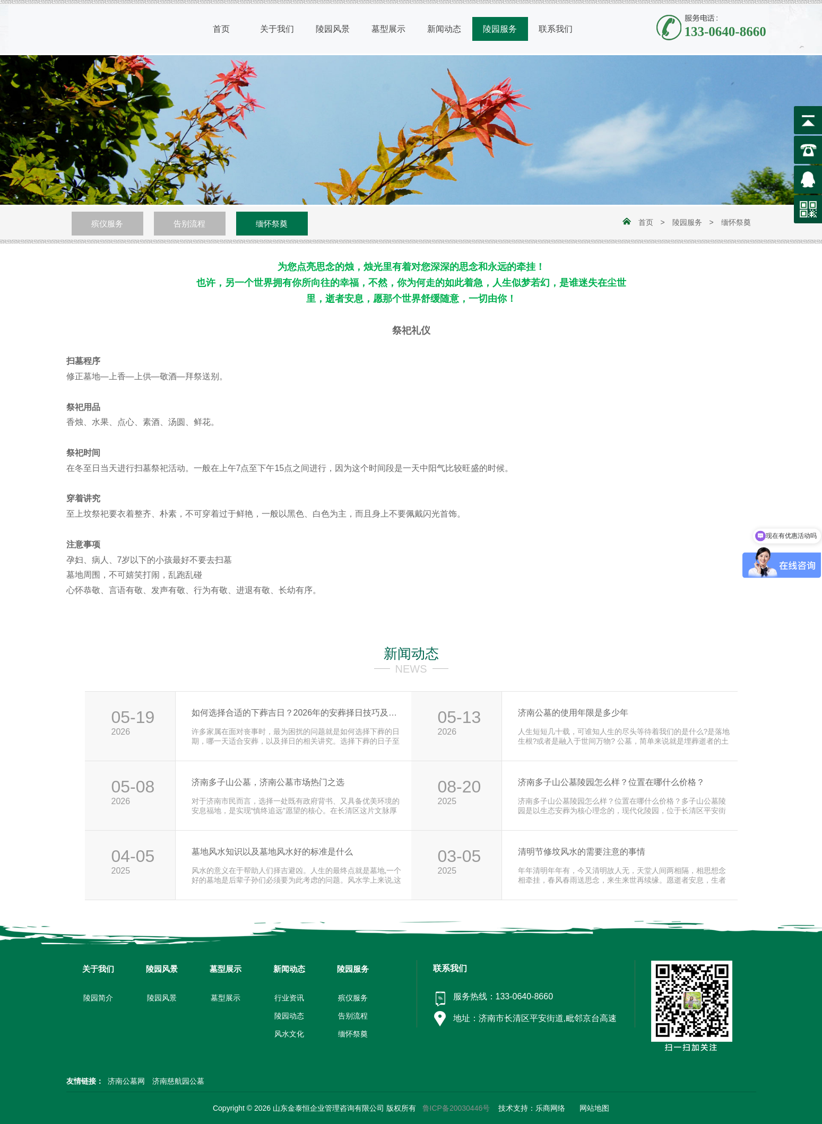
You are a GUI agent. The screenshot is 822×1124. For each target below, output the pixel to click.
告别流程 (189, 223)
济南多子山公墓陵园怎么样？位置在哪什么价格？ (611, 782)
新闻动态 (411, 653)
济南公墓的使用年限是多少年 (573, 712)
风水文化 (289, 1034)
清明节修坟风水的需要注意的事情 (581, 851)
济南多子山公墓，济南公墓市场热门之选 (268, 782)
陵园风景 (162, 998)
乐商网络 (550, 1108)
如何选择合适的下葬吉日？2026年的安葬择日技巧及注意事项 (298, 712)
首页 (645, 222)
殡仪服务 (107, 223)
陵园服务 (687, 222)
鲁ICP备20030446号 (456, 1108)
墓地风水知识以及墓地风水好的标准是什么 (272, 851)
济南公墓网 (127, 1081)
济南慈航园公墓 (178, 1081)
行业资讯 (289, 998)
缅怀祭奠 (272, 223)
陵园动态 (289, 1016)
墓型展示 (225, 998)
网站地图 (594, 1108)
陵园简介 (98, 998)
